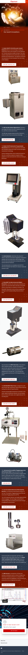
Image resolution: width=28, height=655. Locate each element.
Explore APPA (6, 483)
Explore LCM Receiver (8, 507)
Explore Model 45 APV (8, 163)
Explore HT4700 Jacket (9, 403)
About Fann (3, 640)
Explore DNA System (8, 584)
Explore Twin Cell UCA (9, 64)
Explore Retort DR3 (8, 139)
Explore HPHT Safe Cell (9, 379)
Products (8, 27)
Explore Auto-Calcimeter (9, 275)
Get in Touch (14, 630)
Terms (2, 652)
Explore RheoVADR (7, 299)
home (5, 27)
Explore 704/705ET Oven (9, 567)
